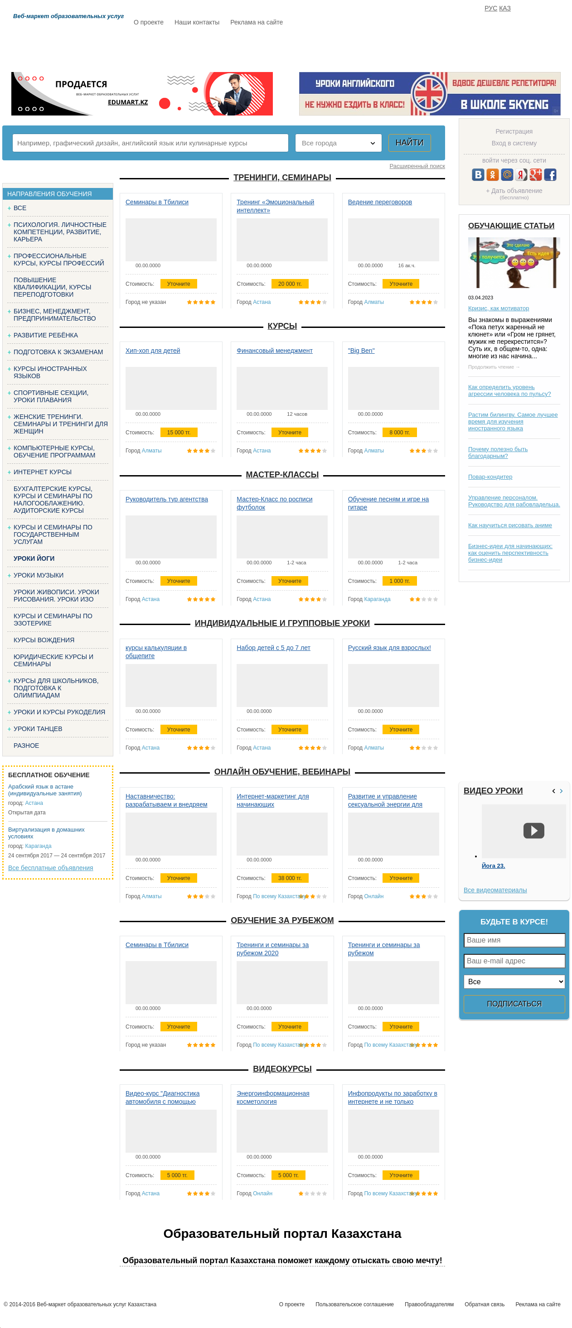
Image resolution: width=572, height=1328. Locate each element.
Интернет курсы (43, 472)
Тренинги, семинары (282, 177)
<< (554, 791)
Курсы (282, 326)
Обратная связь (484, 1304)
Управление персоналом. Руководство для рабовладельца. (514, 501)
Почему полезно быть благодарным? (498, 452)
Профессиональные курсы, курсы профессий (59, 259)
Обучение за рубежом (282, 920)
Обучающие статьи (511, 225)
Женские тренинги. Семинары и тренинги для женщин (61, 424)
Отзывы (373, 48)
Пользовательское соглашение (354, 1304)
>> (562, 791)
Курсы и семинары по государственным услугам (53, 534)
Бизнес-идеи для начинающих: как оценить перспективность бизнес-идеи (510, 553)
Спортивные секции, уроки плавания (51, 396)
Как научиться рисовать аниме (510, 525)
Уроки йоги (34, 558)
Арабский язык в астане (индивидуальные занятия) (45, 790)
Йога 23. (493, 866)
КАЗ (505, 8)
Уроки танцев (38, 728)
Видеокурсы (282, 1068)
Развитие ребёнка (46, 335)
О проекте (149, 22)
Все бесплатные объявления (50, 867)
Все (20, 208)
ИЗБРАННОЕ (458, 48)
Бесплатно (275, 48)
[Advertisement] (513, 681)
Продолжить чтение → (494, 367)
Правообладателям (429, 1304)
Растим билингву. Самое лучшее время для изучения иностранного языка (513, 421)
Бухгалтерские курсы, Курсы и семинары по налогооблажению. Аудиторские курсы (53, 499)
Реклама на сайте (256, 22)
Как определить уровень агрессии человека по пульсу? (509, 390)
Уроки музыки (38, 575)
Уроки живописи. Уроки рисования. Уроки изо (56, 595)
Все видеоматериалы (495, 890)
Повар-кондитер (490, 476)
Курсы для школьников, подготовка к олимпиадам (56, 688)
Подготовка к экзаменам (58, 352)
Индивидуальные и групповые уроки (282, 623)
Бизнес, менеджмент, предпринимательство (55, 315)
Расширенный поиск (417, 166)
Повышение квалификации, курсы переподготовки (52, 287)
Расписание (166, 48)
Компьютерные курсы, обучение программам (54, 451)
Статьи (326, 48)
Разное (26, 745)
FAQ (413, 48)
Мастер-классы (282, 474)
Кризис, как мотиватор (498, 308)
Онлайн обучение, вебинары (282, 771)
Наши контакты (197, 22)
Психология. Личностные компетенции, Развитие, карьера (60, 232)
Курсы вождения (44, 640)
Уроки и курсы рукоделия (59, 712)
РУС (491, 8)
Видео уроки (493, 790)
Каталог (222, 48)
